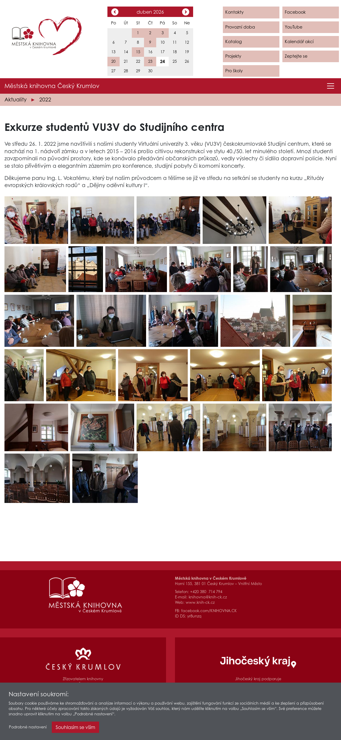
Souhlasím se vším (75, 728)
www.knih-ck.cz (200, 602)
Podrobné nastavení (28, 728)
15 (138, 52)
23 (150, 61)
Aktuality (15, 99)
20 (113, 61)
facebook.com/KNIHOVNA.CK (209, 611)
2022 (45, 99)
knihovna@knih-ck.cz (208, 597)
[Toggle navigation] (330, 86)
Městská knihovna (51, 86)
